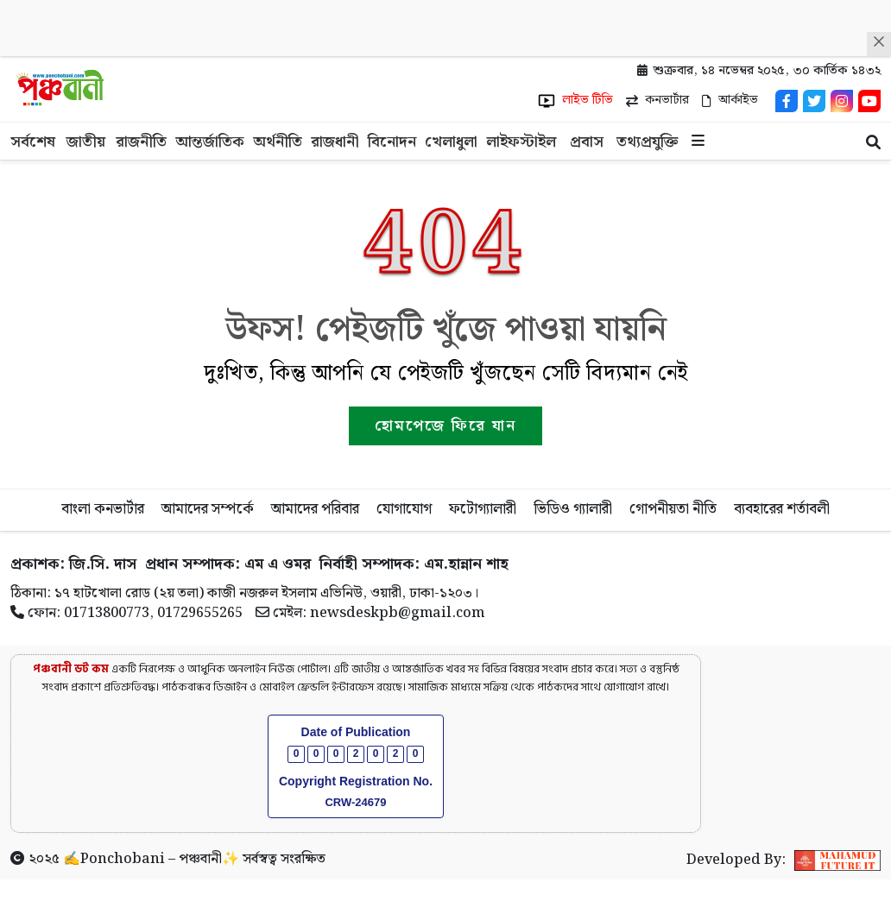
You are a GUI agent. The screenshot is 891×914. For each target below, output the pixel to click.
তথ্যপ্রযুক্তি (647, 141)
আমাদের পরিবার (315, 509)
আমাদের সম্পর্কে (207, 509)
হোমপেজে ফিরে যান (445, 425)
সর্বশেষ (32, 141)
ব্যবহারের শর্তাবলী (782, 509)
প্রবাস (586, 141)
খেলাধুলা (451, 141)
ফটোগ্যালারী (482, 509)
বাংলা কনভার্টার (102, 509)
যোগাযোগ (404, 509)
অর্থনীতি (277, 141)
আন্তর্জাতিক (209, 141)
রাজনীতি (141, 141)
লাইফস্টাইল (521, 141)
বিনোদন (392, 141)
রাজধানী (335, 141)
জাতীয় (85, 141)
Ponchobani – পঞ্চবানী (151, 859)
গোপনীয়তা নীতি (673, 509)
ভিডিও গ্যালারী (573, 509)
